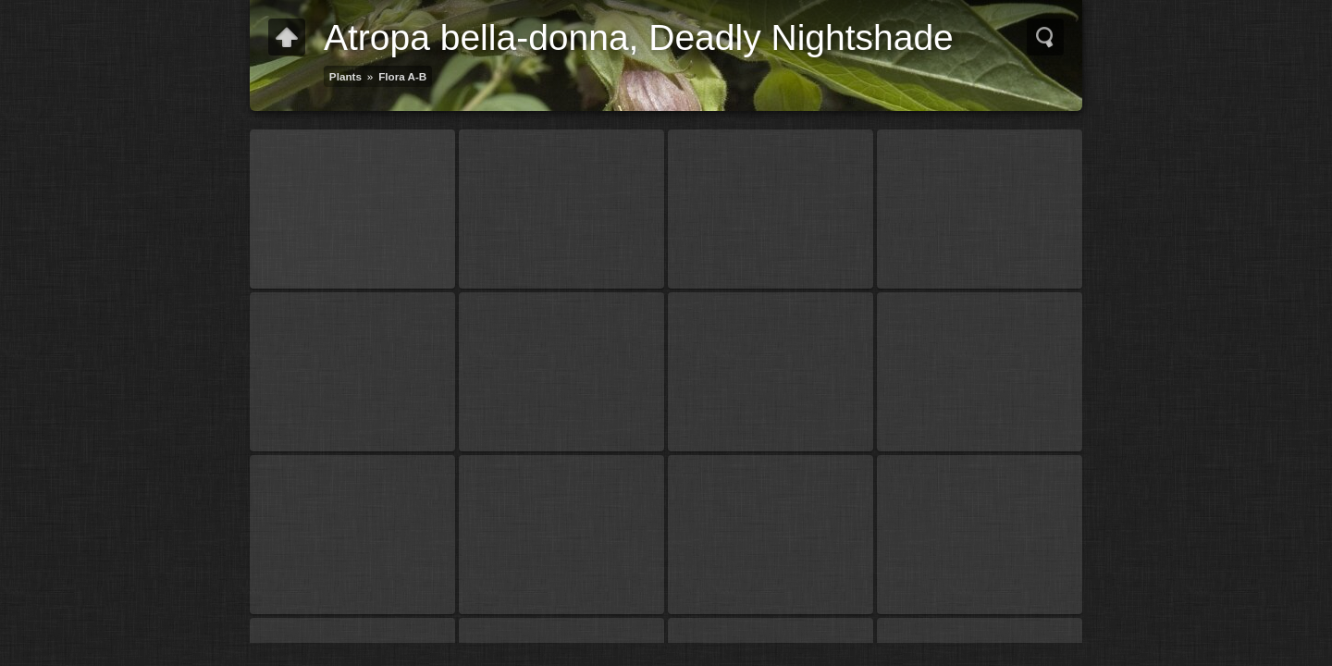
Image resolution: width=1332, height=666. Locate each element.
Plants (345, 76)
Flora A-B (402, 76)
